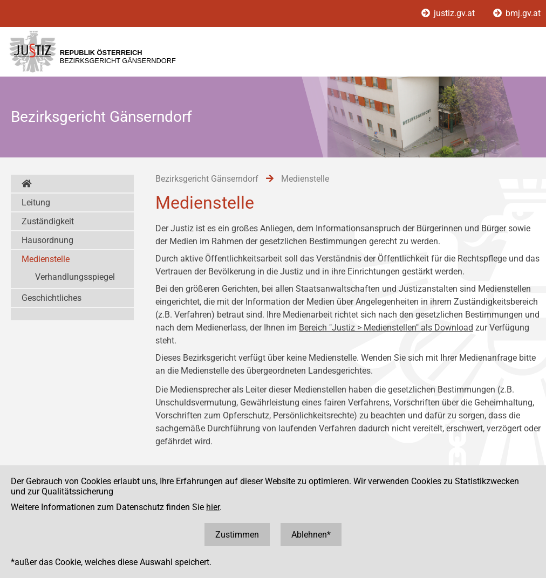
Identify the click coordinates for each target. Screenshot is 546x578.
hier (213, 507)
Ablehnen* (311, 534)
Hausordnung (47, 240)
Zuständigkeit (48, 221)
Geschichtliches (51, 298)
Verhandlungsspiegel (75, 277)
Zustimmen (237, 534)
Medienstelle (46, 259)
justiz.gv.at (449, 13)
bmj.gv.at (517, 13)
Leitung (36, 202)
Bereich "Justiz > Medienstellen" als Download (386, 327)
